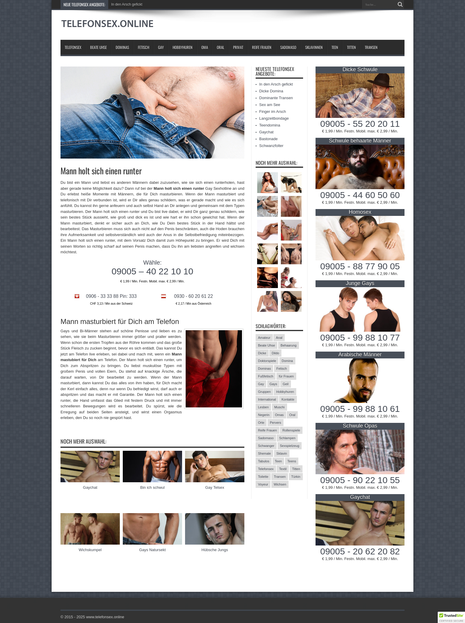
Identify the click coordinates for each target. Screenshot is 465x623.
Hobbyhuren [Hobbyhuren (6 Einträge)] (285, 391)
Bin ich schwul (152, 487)
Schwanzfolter (271, 145)
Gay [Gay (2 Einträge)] (261, 384)
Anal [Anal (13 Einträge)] (279, 337)
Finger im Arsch (272, 111)
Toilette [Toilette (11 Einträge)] (263, 476)
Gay (161, 47)
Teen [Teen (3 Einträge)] (278, 461)
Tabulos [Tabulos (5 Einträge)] (263, 461)
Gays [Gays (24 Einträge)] (273, 384)
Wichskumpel (90, 550)
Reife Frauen (261, 47)
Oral (220, 47)
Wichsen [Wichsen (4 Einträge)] (280, 484)
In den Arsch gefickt (126, 4)
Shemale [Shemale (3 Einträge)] (264, 453)
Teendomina (269, 125)
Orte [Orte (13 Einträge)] (261, 422)
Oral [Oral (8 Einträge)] (292, 415)
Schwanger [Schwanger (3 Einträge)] (266, 446)
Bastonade (268, 139)
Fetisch (143, 47)
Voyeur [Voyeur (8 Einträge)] (263, 484)
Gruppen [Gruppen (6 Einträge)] (264, 391)
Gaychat (90, 487)
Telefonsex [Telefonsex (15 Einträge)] (266, 469)
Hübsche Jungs (214, 550)
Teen (335, 47)
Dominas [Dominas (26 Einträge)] (264, 368)
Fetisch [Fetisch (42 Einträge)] (281, 368)
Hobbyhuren (182, 47)
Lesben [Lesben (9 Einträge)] (263, 407)
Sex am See (269, 104)
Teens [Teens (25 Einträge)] (291, 461)
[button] (451, 617)
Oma (204, 47)
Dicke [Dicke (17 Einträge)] (262, 353)
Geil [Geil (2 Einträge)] (286, 384)
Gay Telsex (214, 487)
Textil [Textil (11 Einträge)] (282, 469)
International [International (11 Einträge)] (267, 399)
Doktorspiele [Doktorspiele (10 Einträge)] (267, 361)
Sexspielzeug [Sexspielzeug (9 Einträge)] (289, 446)
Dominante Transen (276, 98)
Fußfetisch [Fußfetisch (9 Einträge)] (265, 376)
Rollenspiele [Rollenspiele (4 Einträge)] (291, 430)
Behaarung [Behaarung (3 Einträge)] (289, 345)
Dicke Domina (271, 91)
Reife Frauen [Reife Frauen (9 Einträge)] (267, 430)
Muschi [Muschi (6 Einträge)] (279, 407)
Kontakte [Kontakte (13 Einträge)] (287, 399)
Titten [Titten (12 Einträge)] (296, 469)
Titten (351, 47)
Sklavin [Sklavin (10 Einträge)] (281, 453)
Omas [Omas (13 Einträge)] (279, 415)
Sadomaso (288, 47)
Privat (238, 47)
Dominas (122, 47)
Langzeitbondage (274, 118)
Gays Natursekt (152, 550)
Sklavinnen (314, 47)
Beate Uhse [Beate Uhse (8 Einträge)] (266, 345)
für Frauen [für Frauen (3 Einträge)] (286, 376)
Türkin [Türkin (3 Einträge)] (295, 476)
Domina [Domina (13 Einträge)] (287, 361)
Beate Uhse (98, 47)
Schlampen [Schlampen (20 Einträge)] (287, 438)
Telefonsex (73, 47)
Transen (371, 47)
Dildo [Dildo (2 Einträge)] (275, 353)
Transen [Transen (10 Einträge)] (280, 476)
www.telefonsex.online (105, 617)
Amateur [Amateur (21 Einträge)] (264, 337)
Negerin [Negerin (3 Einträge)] (264, 415)
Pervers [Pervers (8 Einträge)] (275, 422)
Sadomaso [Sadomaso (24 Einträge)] (266, 438)
